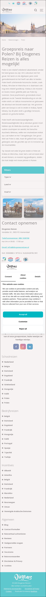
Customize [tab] (23, 322)
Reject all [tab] (23, 329)
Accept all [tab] (23, 314)
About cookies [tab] (23, 276)
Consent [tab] (8, 277)
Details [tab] (37, 277)
